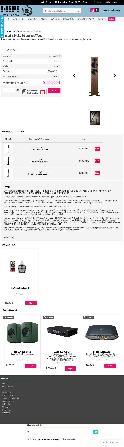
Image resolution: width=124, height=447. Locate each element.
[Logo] (16, 11)
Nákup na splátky (9, 395)
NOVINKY (44, 19)
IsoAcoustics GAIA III (20, 288)
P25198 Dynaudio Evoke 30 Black (39, 161)
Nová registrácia (111, 2)
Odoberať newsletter (34, 425)
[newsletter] (95, 432)
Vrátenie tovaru (8, 401)
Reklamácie (6, 404)
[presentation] (74, 75)
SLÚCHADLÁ (55, 19)
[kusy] (9, 90)
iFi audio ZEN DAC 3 (101, 352)
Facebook (6, 413)
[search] (79, 11)
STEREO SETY (32, 19)
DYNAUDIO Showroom (86, 19)
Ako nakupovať (8, 386)
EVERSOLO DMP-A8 (62, 352)
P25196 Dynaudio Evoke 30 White (39, 148)
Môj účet (5, 407)
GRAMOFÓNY (102, 19)
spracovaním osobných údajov (47, 439)
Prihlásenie (98, 2)
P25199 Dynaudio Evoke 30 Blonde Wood (39, 173)
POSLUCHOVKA (68, 19)
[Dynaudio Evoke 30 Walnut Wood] (94, 75)
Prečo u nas (7, 392)
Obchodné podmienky (10, 398)
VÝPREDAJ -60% (18, 19)
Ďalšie (111, 19)
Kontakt (5, 384)
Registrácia (6, 410)
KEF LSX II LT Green (22, 352)
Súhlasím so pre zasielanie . (52, 439)
